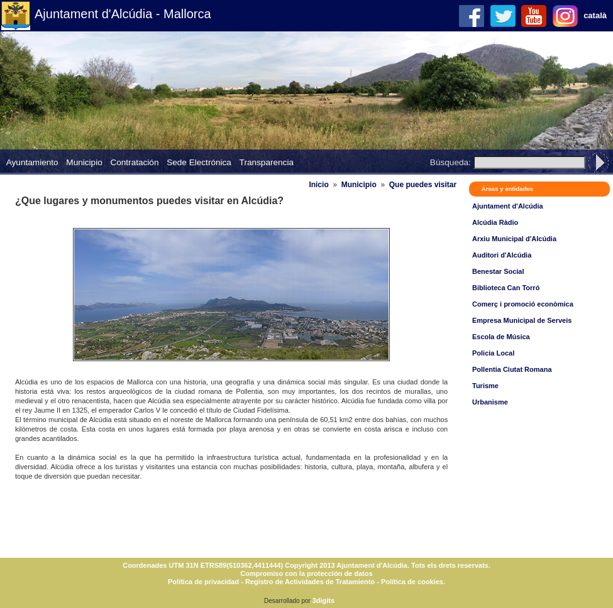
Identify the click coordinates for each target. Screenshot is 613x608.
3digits (323, 600)
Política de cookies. (413, 581)
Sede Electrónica (199, 162)
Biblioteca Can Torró (505, 287)
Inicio (318, 184)
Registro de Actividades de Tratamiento (310, 581)
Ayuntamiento (32, 162)
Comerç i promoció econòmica (522, 304)
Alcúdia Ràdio (495, 222)
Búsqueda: (450, 162)
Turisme (485, 385)
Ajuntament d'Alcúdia (507, 206)
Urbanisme (490, 402)
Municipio (84, 162)
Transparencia (267, 162)
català (595, 15)
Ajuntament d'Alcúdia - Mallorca (123, 14)
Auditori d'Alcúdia (501, 255)
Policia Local (493, 353)
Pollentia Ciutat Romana (512, 369)
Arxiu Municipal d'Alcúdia (514, 238)
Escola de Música (501, 336)
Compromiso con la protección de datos (306, 573)
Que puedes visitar (422, 184)
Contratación (134, 162)
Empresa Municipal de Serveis (522, 320)
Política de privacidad (203, 581)
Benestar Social (498, 271)
